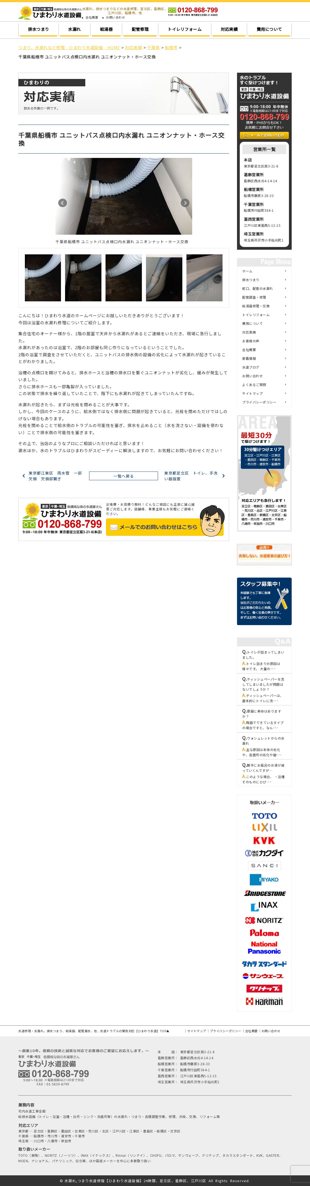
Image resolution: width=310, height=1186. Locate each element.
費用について (269, 29)
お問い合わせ (115, 17)
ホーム (247, 271)
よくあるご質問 (254, 384)
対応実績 (229, 29)
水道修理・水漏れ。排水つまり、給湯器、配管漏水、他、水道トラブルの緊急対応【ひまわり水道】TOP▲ (93, 1031)
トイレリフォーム (184, 29)
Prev (62, 203)
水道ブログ (250, 367)
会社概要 (92, 17)
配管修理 (140, 29)
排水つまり (38, 29)
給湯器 (106, 29)
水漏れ (74, 29)
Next (185, 203)
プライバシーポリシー (259, 402)
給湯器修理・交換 (256, 306)
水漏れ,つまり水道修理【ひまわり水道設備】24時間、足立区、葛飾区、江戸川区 (135, 1180)
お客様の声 (250, 341)
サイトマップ (252, 393)
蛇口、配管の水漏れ (257, 288)
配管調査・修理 (254, 297)
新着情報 (249, 358)
